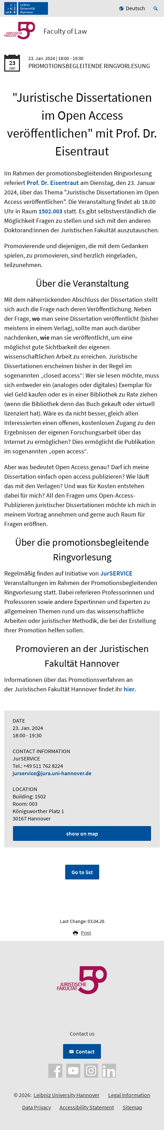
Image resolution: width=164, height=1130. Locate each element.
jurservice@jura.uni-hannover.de (52, 773)
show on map (82, 833)
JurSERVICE (116, 573)
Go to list (82, 872)
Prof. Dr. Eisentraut (53, 183)
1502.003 (50, 211)
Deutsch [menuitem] (135, 8)
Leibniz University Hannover (67, 1094)
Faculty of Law (65, 31)
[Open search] (156, 8)
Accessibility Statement (87, 1107)
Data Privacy (36, 1107)
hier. (130, 689)
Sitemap (132, 1107)
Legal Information (129, 1094)
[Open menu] (154, 32)
